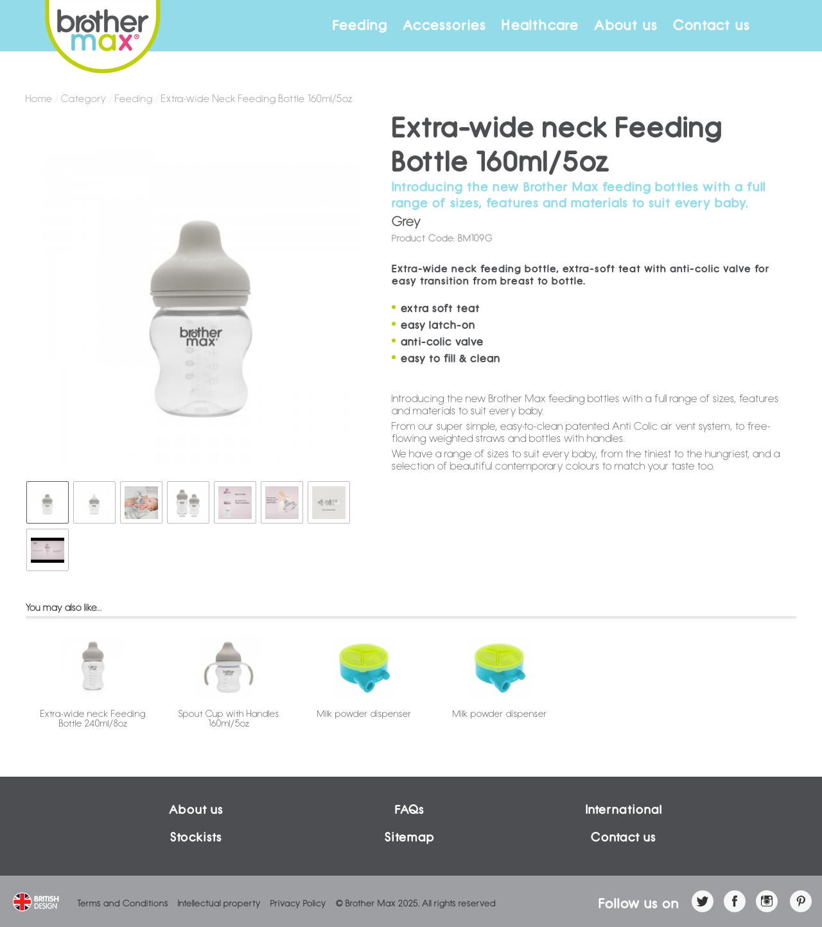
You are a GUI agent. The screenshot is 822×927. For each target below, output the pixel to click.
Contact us (711, 25)
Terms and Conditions (122, 903)
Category (84, 99)
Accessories (444, 25)
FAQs (409, 809)
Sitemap (410, 837)
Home (39, 99)
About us (626, 25)
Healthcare (540, 25)
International (624, 809)
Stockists (196, 837)
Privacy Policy (298, 903)
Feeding (360, 25)
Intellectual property (219, 903)
